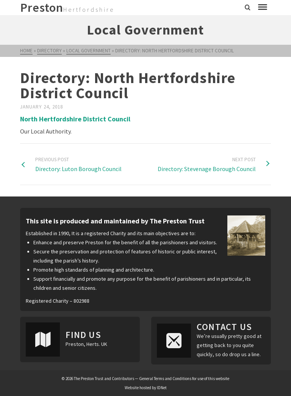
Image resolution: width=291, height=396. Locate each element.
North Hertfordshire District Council (75, 119)
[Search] (247, 7)
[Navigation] (262, 7)
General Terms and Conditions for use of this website (184, 378)
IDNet (162, 387)
